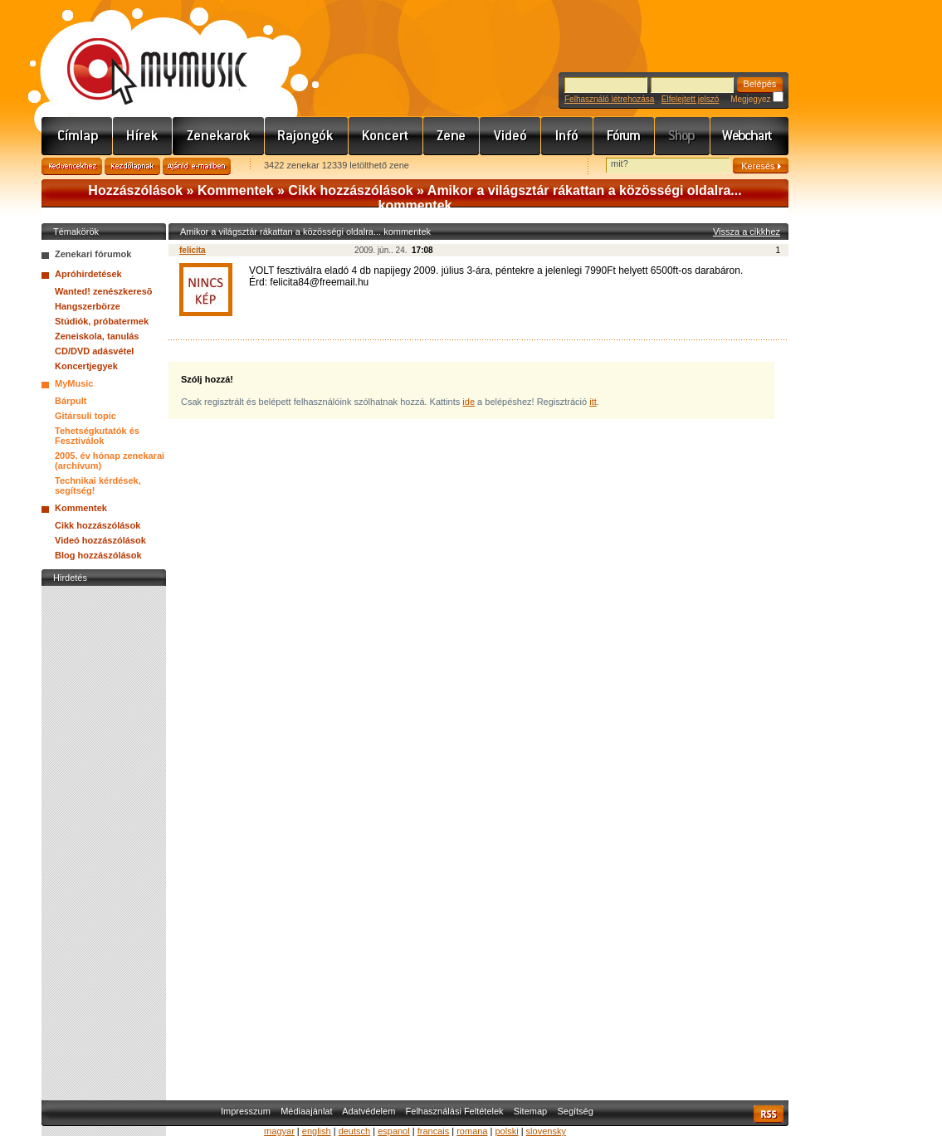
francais (433, 1131)
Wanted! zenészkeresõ (104, 291)
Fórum (624, 136)
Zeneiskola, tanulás (97, 336)
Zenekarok (219, 136)
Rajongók (307, 136)
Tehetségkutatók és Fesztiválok (97, 436)
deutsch (355, 1131)
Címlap (77, 136)
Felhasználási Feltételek (455, 1111)
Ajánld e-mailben (197, 166)
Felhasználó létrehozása (609, 99)
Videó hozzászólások (100, 540)
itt (593, 402)
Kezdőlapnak (132, 166)
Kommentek (236, 190)
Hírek (143, 136)
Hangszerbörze (87, 306)
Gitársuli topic (85, 416)
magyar (279, 1131)
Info (567, 136)
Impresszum (246, 1111)
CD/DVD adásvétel (94, 351)
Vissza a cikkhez (746, 231)
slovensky (546, 1131)
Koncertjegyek (86, 366)
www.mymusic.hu (143, 54)
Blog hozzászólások (98, 555)
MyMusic (74, 383)
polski (506, 1131)
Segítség (575, 1111)
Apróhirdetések (88, 274)
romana (471, 1131)
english (316, 1131)
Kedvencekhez (71, 166)
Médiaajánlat (306, 1111)
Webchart (749, 136)
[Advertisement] (104, 839)
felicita (192, 250)
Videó (510, 136)
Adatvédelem (368, 1111)
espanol (394, 1131)
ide (468, 402)
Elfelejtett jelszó (690, 99)
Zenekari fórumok (93, 254)
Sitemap (530, 1111)
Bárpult (71, 401)
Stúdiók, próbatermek (102, 321)
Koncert (386, 136)
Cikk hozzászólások (350, 190)
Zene (451, 136)
